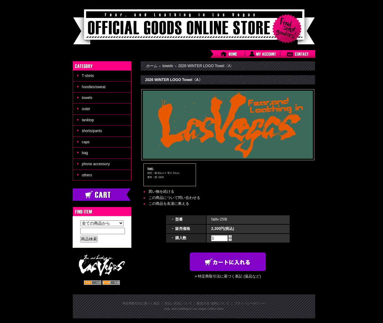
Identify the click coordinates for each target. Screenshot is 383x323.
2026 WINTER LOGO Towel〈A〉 (206, 66)
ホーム (151, 66)
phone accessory (96, 164)
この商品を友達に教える (168, 203)
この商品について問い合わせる (174, 198)
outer (86, 109)
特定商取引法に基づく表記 (141, 303)
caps (86, 142)
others (87, 175)
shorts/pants (92, 131)
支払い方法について (178, 303)
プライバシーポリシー (249, 303)
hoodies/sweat (94, 87)
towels (87, 98)
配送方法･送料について (213, 303)
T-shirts (88, 76)
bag (85, 153)
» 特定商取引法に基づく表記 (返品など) (228, 276)
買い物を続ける (161, 191)
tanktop (88, 120)
